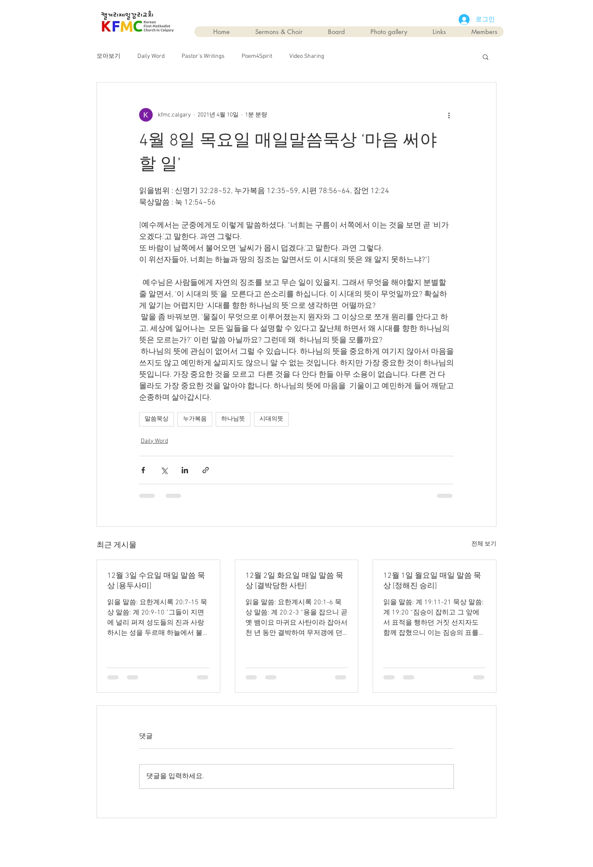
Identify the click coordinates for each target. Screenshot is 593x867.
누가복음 (195, 419)
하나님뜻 (233, 419)
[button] (486, 56)
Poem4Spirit (257, 56)
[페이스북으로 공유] (143, 470)
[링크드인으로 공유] (185, 470)
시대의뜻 (271, 419)
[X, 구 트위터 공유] (164, 470)
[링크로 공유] (206, 470)
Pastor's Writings (203, 56)
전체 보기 (483, 544)
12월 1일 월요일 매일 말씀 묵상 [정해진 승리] (432, 581)
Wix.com (344, 837)
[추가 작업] (449, 115)
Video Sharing (306, 56)
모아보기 (108, 56)
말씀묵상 (156, 419)
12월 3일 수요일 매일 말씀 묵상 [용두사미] (156, 581)
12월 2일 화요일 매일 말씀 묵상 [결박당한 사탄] (294, 581)
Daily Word (151, 56)
